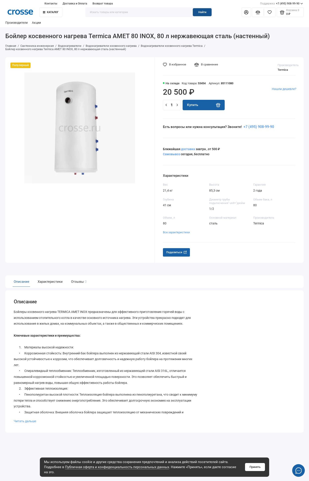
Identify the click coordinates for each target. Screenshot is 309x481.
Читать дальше (25, 420)
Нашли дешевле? (284, 89)
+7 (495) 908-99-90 (281, 3)
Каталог (51, 12)
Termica (283, 69)
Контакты (50, 3)
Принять (255, 467)
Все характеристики (176, 232)
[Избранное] (269, 12)
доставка (188, 149)
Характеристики (50, 282)
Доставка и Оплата (75, 3)
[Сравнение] (257, 12)
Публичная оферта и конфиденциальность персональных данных (117, 467)
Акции (36, 22)
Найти (202, 12)
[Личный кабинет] (246, 12)
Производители (16, 22)
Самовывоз (171, 154)
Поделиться (176, 252)
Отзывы (78, 282)
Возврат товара (103, 3)
